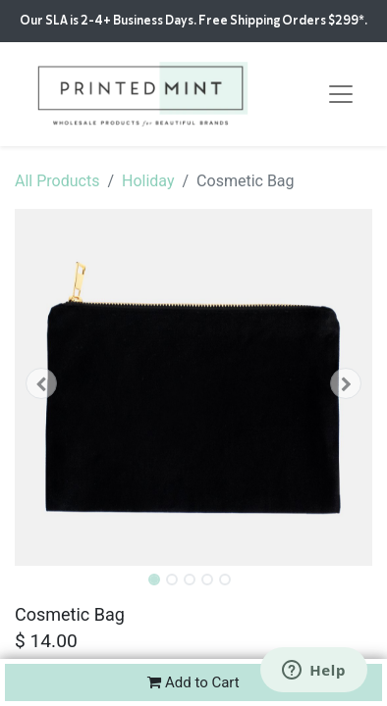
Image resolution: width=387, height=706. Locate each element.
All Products (57, 181)
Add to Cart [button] (193, 682)
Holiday (148, 181)
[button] (42, 383)
